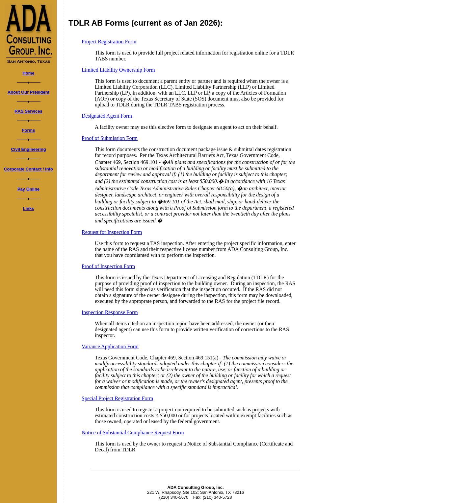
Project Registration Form (109, 41)
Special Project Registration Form (117, 398)
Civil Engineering (28, 149)
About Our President (28, 92)
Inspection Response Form (110, 312)
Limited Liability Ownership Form (118, 70)
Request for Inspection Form (112, 232)
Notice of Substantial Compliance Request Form (133, 432)
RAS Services (28, 111)
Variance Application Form (110, 346)
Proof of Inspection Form (108, 266)
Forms (28, 130)
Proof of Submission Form (110, 138)
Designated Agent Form (107, 116)
